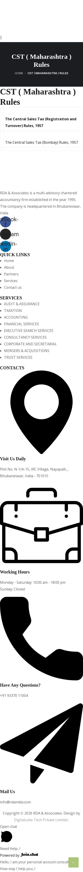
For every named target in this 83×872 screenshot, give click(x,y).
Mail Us (7, 791)
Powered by (19, 855)
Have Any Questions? (20, 685)
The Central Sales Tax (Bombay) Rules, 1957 (41, 142)
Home (19, 73)
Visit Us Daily (13, 458)
